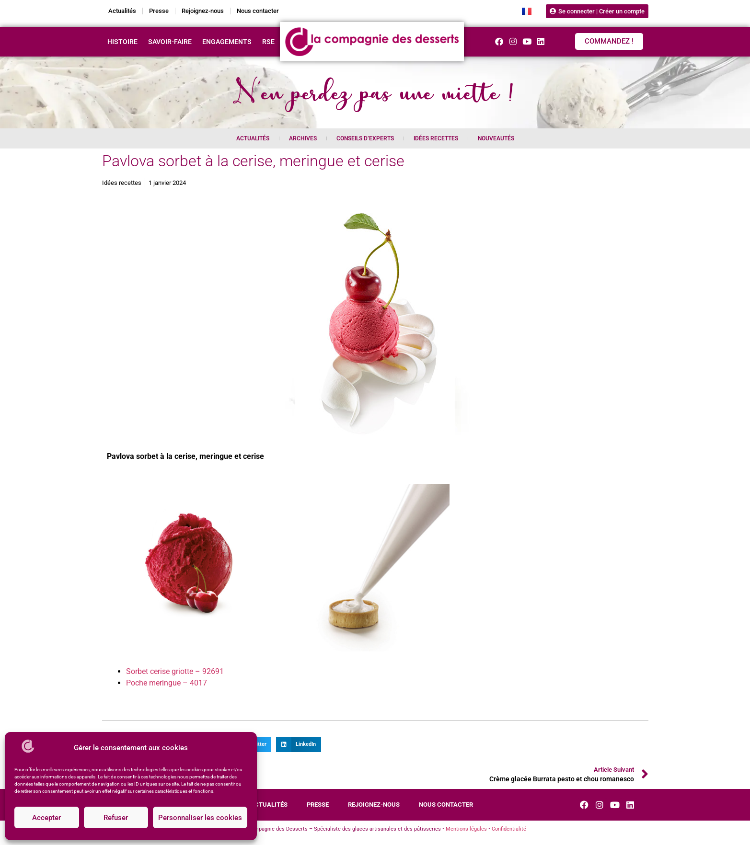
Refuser (116, 817)
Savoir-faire (170, 42)
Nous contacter (258, 10)
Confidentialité (509, 829)
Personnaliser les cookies (200, 817)
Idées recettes (436, 138)
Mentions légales (466, 829)
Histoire (122, 42)
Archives (303, 138)
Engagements (227, 42)
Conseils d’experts (365, 138)
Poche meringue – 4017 (166, 682)
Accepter (46, 817)
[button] (298, 745)
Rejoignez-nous (203, 10)
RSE (268, 42)
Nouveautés (496, 138)
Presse (159, 10)
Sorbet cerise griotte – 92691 (175, 671)
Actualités (122, 10)
